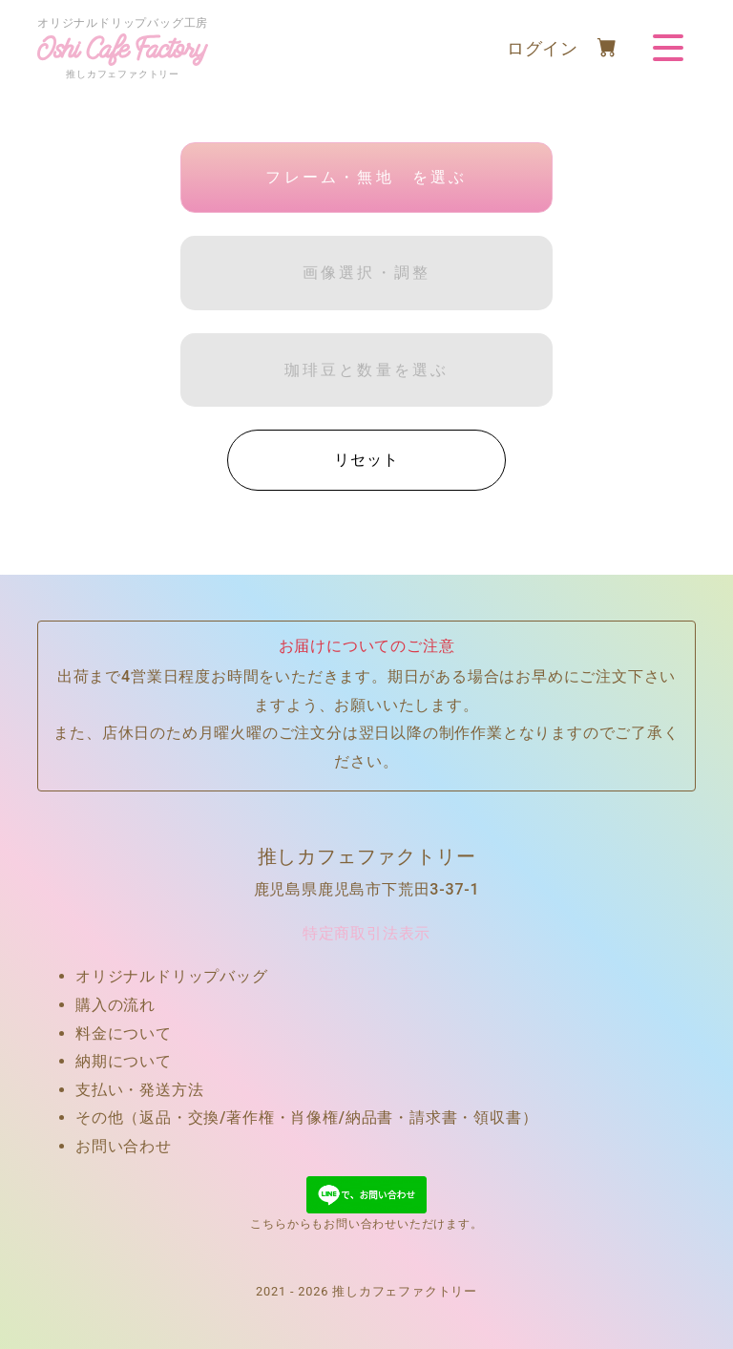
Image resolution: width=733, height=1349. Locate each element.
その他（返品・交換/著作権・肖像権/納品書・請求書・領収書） (306, 1117)
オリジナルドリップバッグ (171, 976)
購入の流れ (115, 1005)
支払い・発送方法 (139, 1090)
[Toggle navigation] (668, 48)
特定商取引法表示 (366, 933)
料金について (123, 1033)
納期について (123, 1061)
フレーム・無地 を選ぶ (366, 177)
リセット (366, 460)
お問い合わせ (123, 1146)
